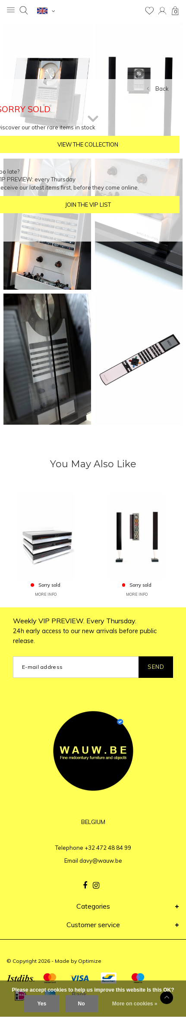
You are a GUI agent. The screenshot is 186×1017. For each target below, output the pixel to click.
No (81, 1004)
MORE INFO (46, 594)
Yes (41, 1004)
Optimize (89, 961)
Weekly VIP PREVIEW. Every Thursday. (85, 630)
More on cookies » (135, 1004)
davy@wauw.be (100, 860)
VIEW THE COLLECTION (87, 144)
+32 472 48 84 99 (108, 847)
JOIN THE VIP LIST (88, 204)
